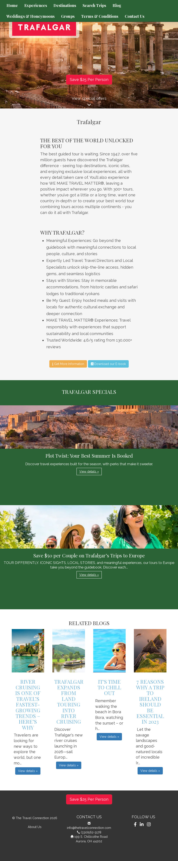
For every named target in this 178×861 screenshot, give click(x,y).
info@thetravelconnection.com (89, 828)
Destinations (64, 5)
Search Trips (94, 5)
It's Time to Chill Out (109, 687)
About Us (35, 827)
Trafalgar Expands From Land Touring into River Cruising (68, 701)
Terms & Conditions (99, 16)
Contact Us (134, 16)
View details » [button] (89, 471)
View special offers (89, 102)
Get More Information (68, 364)
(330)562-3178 (91, 832)
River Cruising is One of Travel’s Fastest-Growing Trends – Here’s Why (27, 704)
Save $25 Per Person (89, 79)
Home (12, 5)
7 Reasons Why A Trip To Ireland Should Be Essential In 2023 (150, 701)
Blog (117, 5)
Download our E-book (108, 364)
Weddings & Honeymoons (31, 16)
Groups (68, 16)
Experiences (35, 5)
